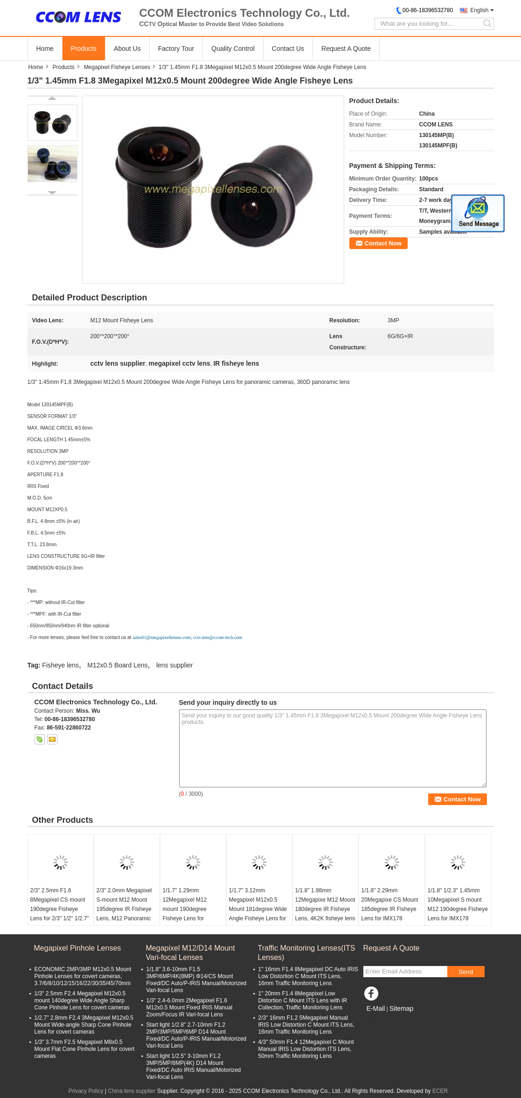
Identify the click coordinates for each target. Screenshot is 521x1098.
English (479, 10)
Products (84, 48)
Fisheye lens (60, 665)
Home (45, 48)
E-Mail (376, 1008)
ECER (440, 1091)
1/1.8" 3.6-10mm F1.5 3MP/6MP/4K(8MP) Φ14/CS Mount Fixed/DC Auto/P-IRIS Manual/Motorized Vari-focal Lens (196, 980)
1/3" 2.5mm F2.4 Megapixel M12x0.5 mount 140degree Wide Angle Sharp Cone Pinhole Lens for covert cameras (82, 1000)
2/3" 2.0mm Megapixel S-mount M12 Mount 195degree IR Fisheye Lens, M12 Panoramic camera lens (124, 909)
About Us (127, 48)
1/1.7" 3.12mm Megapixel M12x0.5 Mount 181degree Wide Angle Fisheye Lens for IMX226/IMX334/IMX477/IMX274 (260, 909)
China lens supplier (131, 1091)
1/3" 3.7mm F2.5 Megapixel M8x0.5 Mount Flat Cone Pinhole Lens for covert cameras (85, 1049)
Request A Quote (346, 48)
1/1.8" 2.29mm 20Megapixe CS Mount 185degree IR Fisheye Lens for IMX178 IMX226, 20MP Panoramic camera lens (390, 913)
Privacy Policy (86, 1091)
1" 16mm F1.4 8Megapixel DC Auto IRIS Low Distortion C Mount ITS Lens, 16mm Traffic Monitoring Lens (308, 976)
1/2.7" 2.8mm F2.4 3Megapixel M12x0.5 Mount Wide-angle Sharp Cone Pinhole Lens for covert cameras (84, 1025)
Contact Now (383, 243)
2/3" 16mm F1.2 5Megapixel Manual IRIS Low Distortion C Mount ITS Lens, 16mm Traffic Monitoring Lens (306, 1025)
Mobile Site (379, 1020)
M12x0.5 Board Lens (117, 665)
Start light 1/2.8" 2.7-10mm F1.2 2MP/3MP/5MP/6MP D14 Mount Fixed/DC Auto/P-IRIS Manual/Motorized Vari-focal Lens (196, 1035)
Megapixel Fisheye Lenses (117, 67)
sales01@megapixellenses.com (161, 637)
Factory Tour (176, 48)
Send (465, 971)
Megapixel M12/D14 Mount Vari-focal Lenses (190, 952)
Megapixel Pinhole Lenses (77, 948)
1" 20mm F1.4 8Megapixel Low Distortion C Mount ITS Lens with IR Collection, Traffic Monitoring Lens (302, 1000)
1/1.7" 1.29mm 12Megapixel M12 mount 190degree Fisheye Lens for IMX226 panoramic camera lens (186, 913)
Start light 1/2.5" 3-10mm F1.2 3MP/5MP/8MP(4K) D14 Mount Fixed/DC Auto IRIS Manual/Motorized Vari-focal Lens (193, 1066)
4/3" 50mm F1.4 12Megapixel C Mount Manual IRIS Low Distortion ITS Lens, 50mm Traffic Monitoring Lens (306, 1049)
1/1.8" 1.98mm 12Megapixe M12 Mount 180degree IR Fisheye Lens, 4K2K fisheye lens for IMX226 (325, 909)
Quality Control (233, 48)
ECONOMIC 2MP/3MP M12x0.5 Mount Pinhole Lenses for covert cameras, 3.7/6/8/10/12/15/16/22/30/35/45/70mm (83, 976)
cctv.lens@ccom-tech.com (217, 637)
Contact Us (288, 48)
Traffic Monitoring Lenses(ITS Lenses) (306, 952)
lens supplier (174, 665)
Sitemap (401, 1008)
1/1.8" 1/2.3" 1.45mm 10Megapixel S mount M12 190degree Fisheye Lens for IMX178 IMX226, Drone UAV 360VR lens (458, 913)
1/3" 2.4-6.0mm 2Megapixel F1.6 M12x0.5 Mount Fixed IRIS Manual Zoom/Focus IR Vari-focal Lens (189, 1007)
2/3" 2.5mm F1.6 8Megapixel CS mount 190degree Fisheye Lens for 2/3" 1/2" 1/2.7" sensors (59, 909)
